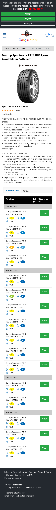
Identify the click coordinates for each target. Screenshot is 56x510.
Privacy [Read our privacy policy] (40, 472)
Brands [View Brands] (15, 48)
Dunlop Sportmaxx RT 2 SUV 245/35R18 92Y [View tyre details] (16, 242)
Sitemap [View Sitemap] (9, 475)
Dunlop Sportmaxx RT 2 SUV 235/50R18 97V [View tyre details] (16, 227)
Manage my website (12, 478)
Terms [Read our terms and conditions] (48, 472)
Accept (28, 14)
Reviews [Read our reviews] (32, 472)
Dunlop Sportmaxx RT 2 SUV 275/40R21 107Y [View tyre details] (16, 418)
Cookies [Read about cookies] (18, 475)
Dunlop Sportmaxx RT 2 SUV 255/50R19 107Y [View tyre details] (16, 305)
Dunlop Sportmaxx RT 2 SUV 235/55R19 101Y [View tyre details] (16, 276)
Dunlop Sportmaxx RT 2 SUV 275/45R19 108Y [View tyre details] (16, 349)
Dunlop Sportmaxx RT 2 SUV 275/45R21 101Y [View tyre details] (16, 433)
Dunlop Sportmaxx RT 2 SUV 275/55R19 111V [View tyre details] (16, 364)
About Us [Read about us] (23, 472)
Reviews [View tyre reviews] (26, 191)
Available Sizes (12, 191)
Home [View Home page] (6, 48)
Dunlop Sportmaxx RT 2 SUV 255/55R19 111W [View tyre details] (16, 320)
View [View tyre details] (44, 213)
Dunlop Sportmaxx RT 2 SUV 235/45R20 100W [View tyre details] (16, 384)
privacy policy (36, 8)
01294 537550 (19, 493)
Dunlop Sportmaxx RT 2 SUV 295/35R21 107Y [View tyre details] (16, 447)
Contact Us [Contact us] (28, 475)
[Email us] (22, 496)
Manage (28, 23)
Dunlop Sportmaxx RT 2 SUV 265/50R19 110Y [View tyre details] (16, 335)
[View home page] (28, 33)
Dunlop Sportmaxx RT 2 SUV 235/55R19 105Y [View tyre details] (16, 291)
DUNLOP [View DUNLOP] (25, 48)
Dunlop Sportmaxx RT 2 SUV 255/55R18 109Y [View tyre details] (16, 256)
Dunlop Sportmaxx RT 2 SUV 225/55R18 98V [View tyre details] (16, 213)
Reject (28, 18)
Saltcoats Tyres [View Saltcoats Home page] (10, 472)
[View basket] (47, 36)
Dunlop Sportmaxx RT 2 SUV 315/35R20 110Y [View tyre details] (16, 398)
